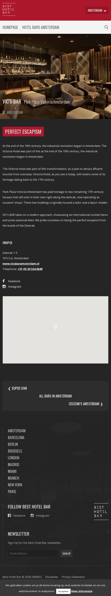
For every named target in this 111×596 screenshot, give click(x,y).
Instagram (12, 286)
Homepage (10, 27)
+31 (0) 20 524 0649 (30, 269)
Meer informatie (81, 591)
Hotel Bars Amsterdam (40, 27)
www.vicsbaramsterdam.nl (21, 263)
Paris (12, 491)
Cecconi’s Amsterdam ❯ (86, 403)
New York (15, 484)
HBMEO (37, 577)
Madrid (13, 464)
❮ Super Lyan (17, 388)
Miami (12, 471)
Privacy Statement (73, 577)
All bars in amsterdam (55, 395)
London (13, 457)
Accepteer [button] (63, 591)
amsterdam (97, 10)
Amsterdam (17, 430)
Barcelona (16, 437)
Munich (13, 478)
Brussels (15, 451)
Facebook (11, 281)
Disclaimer (51, 577)
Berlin (13, 444)
